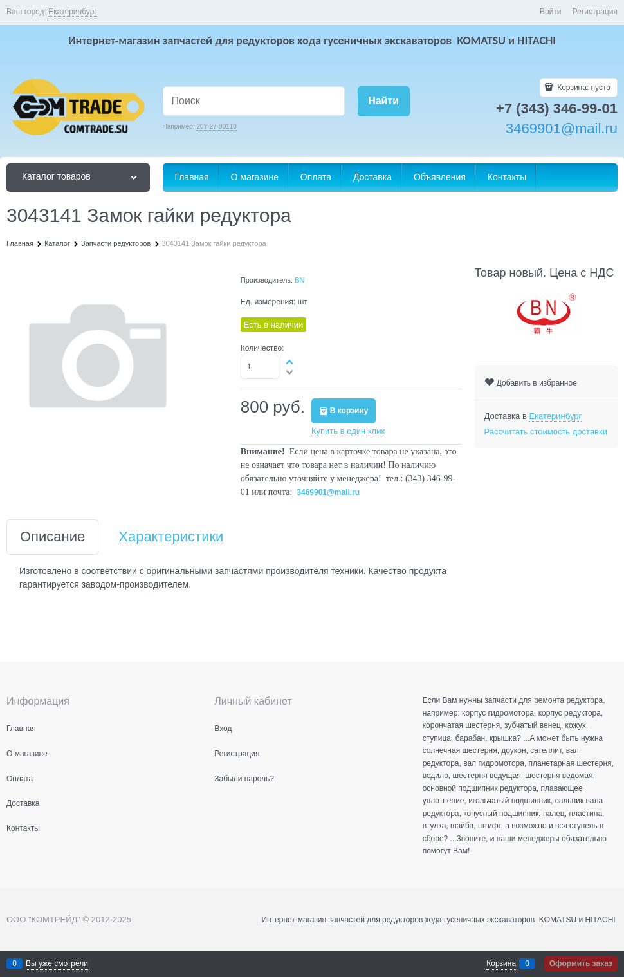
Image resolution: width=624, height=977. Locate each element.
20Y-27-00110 (216, 126)
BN (299, 280)
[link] (72, 12)
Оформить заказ (580, 963)
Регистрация (595, 11)
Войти (551, 11)
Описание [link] (52, 537)
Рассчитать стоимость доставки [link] (545, 431)
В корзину (349, 410)
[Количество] (260, 367)
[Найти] (384, 101)
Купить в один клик (348, 431)
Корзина (501, 963)
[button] (290, 362)
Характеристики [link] (170, 537)
